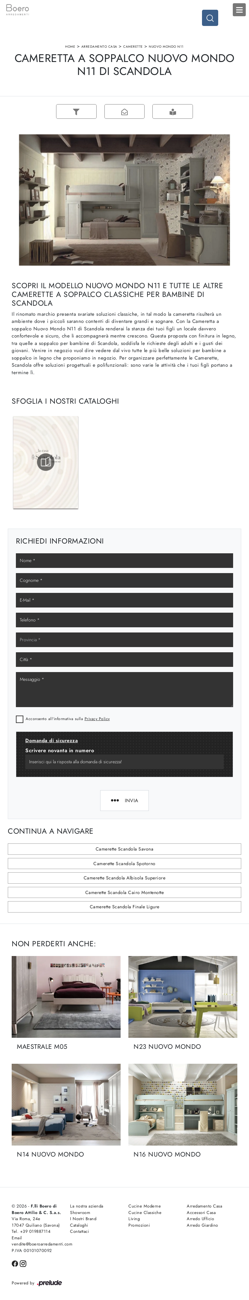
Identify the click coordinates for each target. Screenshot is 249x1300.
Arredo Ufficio (200, 1219)
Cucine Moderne (144, 1206)
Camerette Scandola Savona (125, 849)
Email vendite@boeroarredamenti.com (37, 1241)
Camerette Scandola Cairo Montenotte (124, 892)
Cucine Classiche (144, 1212)
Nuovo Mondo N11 (166, 46)
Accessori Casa (201, 1212)
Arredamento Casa (99, 46)
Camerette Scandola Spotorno (124, 863)
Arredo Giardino (202, 1225)
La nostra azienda (86, 1206)
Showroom (80, 1212)
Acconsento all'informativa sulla (68, 719)
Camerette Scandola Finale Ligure (125, 906)
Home (70, 46)
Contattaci (79, 1231)
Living (134, 1219)
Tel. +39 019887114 (31, 1231)
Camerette (133, 46)
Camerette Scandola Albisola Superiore (125, 878)
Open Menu (239, 9)
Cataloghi (79, 1225)
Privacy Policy (97, 719)
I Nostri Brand (83, 1219)
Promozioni (139, 1225)
